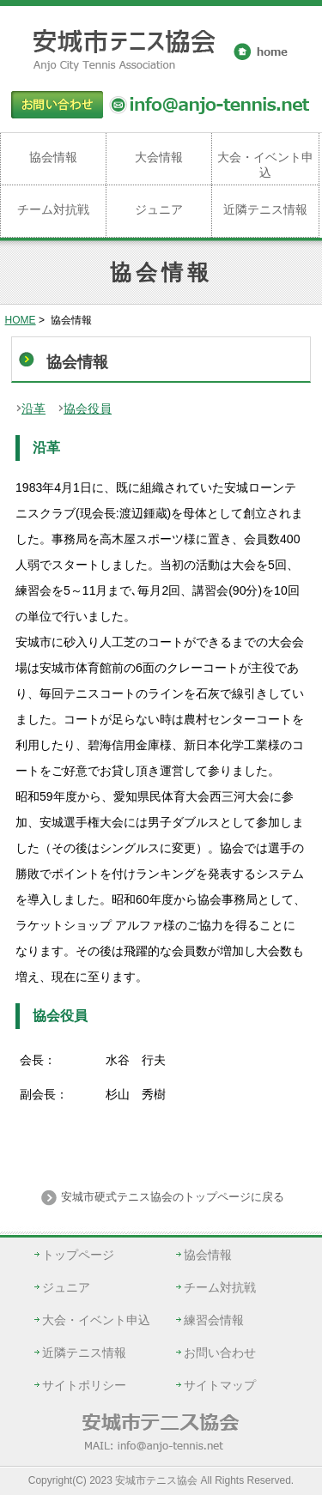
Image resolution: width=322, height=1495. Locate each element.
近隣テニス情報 (265, 209)
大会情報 (159, 157)
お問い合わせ (220, 1352)
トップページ (78, 1255)
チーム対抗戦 (53, 209)
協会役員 (88, 408)
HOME (20, 320)
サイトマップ (220, 1385)
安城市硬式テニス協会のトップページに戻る (171, 1196)
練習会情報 (214, 1320)
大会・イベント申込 (265, 164)
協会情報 (53, 157)
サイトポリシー (84, 1385)
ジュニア (159, 209)
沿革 (33, 408)
